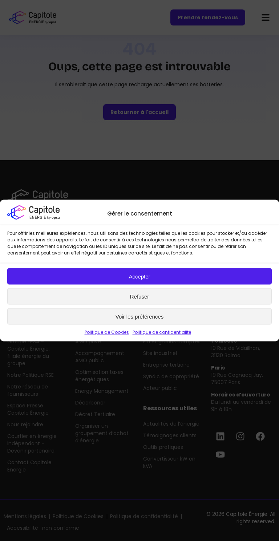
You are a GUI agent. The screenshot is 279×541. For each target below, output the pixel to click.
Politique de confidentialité (162, 332)
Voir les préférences (140, 316)
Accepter (139, 276)
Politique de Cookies (107, 332)
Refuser (139, 296)
